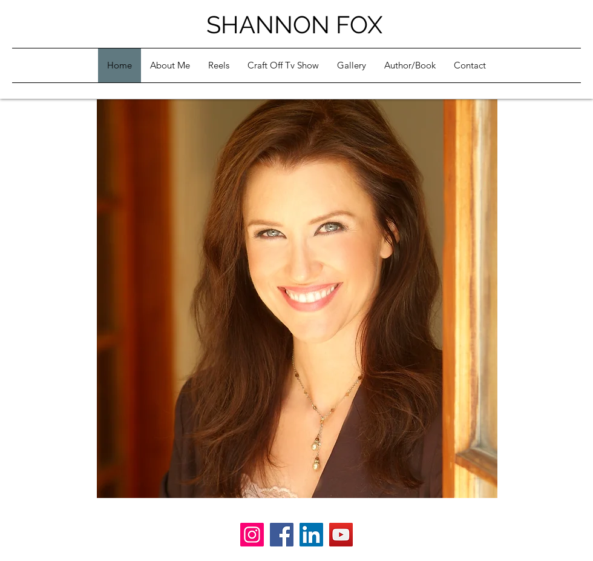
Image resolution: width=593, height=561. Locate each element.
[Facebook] (281, 534)
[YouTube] (341, 534)
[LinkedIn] (311, 534)
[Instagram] (252, 534)
